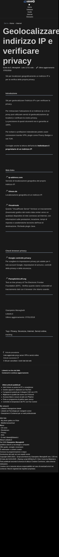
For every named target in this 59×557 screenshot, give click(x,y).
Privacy (14, 331)
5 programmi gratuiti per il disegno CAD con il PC (20, 392)
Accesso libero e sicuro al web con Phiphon (18, 397)
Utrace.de (12, 191)
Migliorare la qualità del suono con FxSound (18, 394)
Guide (30, 12)
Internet (29, 14)
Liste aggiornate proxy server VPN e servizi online (21, 355)
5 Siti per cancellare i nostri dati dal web (17, 361)
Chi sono (4, 428)
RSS (2, 435)
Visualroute (13, 205)
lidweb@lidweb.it (12, 437)
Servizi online (40, 331)
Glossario (29, 17)
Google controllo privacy (19, 258)
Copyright (3, 457)
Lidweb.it (4, 408)
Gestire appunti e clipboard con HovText (17, 390)
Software (30, 9)
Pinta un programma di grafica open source (18, 399)
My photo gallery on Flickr (10, 420)
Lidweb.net (5, 411)
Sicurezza (22, 331)
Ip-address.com (15, 177)
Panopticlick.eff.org (17, 279)
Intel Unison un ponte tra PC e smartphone (18, 387)
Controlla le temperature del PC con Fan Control (20, 402)
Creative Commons (38, 461)
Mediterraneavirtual (8, 423)
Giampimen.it (5, 413)
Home (30, 7)
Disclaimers (5, 430)
